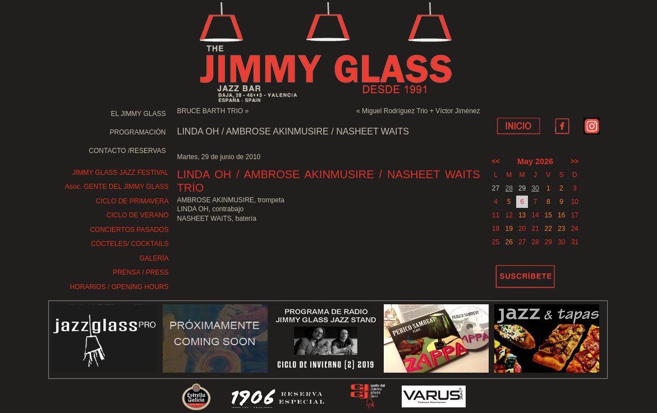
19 (509, 229)
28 (509, 188)
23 (561, 229)
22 (548, 229)
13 (522, 215)
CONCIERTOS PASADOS (129, 230)
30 (535, 188)
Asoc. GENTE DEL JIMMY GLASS (117, 187)
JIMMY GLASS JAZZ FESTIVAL (120, 173)
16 (561, 215)
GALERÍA (153, 258)
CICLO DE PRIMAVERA (132, 201)
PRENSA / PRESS (140, 272)
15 (548, 215)
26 (509, 242)
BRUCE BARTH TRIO (210, 111)
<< (496, 161)
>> (574, 161)
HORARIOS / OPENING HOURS (119, 287)
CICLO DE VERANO (138, 215)
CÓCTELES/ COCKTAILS (129, 244)
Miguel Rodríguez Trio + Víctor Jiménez (421, 111)
